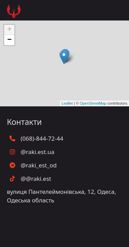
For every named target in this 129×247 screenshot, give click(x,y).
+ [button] (9, 30)
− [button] (9, 40)
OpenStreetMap (93, 103)
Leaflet (67, 103)
